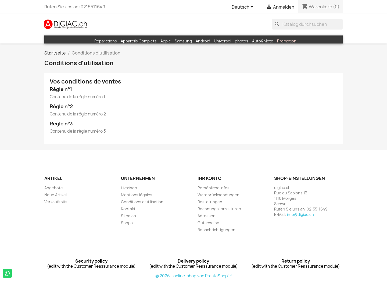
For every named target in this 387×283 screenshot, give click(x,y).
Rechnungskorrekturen (219, 208)
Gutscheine (208, 222)
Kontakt (128, 208)
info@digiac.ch (300, 214)
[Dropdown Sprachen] (243, 7)
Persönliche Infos (214, 187)
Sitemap (128, 215)
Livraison (129, 187)
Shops (127, 222)
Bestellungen (210, 201)
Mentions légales (136, 194)
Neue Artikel (55, 194)
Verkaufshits (55, 201)
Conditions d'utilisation (142, 201)
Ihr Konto (209, 178)
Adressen (207, 215)
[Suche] (307, 24)
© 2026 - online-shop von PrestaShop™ (193, 276)
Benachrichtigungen (216, 229)
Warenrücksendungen (218, 194)
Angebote (53, 187)
